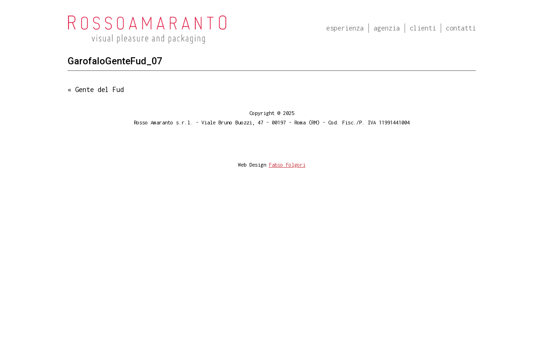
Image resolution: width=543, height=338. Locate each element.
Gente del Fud (99, 89)
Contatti (461, 28)
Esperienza (345, 28)
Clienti (423, 28)
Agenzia (387, 28)
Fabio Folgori (287, 164)
